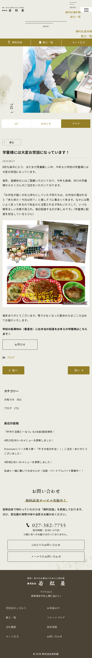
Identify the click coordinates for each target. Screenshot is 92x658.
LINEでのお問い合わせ (46, 545)
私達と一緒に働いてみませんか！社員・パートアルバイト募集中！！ (44, 470)
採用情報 (52, 627)
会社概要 (11, 627)
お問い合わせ (54, 636)
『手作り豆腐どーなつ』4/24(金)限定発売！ (29, 431)
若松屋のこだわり (16, 608)
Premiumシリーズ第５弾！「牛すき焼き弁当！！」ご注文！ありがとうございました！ (45, 451)
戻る (11, 142)
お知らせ (46, 123)
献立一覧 (11, 617)
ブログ (76, 123)
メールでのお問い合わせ (46, 556)
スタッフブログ (56, 617)
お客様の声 (53, 608)
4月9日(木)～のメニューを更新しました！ (28, 462)
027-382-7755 (49, 525)
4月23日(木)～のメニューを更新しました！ (29, 440)
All (16, 123)
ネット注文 (12, 636)
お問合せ (20, 344)
